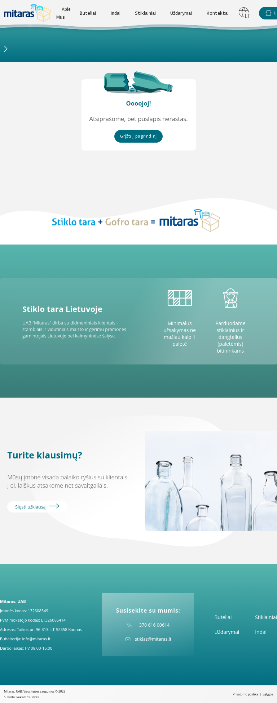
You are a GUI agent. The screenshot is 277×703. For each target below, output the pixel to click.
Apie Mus (63, 13)
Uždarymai (181, 13)
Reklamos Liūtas (27, 697)
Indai (115, 13)
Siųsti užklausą (37, 506)
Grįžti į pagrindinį (138, 136)
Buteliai (87, 13)
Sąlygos (268, 694)
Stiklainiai (145, 13)
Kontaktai (217, 13)
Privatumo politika (245, 694)
